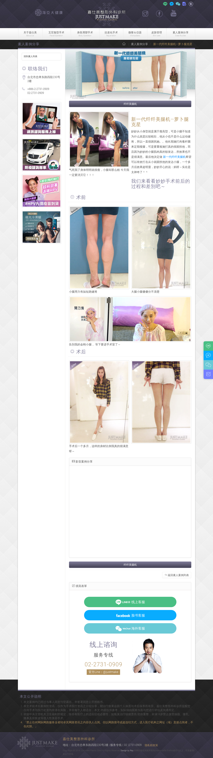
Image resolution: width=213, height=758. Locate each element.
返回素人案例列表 (177, 575)
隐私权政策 (151, 745)
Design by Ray (127, 750)
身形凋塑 (85, 34)
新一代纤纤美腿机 (174, 157)
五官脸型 (56, 34)
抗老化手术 (111, 34)
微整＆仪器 (135, 34)
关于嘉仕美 (30, 34)
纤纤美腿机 (130, 103)
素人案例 (180, 34)
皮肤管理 (156, 34)
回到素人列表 (30, 56)
